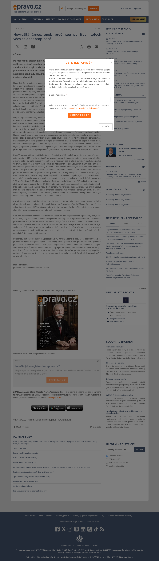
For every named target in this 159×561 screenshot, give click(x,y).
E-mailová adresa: (57, 95)
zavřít (105, 127)
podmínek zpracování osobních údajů (83, 108)
